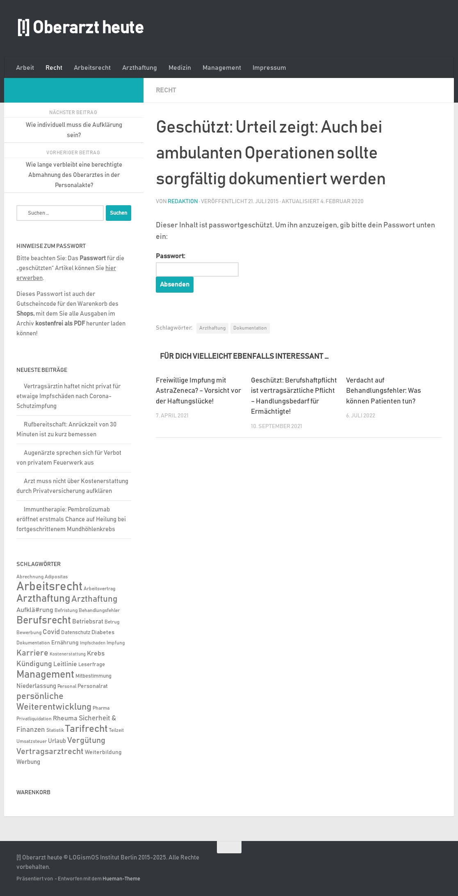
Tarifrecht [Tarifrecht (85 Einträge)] (86, 729)
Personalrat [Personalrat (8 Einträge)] (92, 686)
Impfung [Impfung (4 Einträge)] (116, 643)
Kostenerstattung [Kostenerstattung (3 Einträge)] (68, 654)
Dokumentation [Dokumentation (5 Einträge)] (33, 643)
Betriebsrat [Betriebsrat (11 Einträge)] (87, 622)
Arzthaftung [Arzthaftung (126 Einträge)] (43, 599)
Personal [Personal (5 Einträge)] (66, 686)
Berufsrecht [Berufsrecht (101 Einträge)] (43, 621)
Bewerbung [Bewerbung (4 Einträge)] (28, 632)
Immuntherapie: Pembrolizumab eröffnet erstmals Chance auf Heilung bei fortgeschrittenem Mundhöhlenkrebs (71, 519)
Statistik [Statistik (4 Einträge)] (55, 730)
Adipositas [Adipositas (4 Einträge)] (56, 577)
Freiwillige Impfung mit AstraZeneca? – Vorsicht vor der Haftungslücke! (198, 391)
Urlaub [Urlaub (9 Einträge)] (57, 741)
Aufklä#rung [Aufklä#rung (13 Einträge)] (34, 610)
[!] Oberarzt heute (80, 28)
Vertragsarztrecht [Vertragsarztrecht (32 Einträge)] (50, 751)
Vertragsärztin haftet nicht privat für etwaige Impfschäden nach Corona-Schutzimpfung (68, 396)
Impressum (269, 67)
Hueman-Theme (121, 879)
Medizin (180, 67)
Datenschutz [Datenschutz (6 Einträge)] (75, 632)
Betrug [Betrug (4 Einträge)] (112, 622)
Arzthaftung (139, 67)
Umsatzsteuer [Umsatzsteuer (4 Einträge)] (31, 741)
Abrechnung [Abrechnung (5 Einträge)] (29, 577)
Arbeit (25, 67)
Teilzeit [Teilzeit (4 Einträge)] (116, 730)
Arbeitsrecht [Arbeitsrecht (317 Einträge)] (49, 587)
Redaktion (183, 201)
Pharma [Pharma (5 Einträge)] (101, 708)
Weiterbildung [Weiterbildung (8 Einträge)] (103, 752)
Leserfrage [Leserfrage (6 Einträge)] (91, 664)
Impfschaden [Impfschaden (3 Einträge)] (92, 643)
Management (222, 67)
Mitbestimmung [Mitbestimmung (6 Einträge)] (93, 676)
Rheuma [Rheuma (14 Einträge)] (65, 718)
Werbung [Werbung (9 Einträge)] (28, 762)
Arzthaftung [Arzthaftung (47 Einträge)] (94, 599)
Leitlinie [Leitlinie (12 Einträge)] (65, 664)
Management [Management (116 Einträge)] (45, 674)
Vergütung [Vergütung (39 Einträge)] (86, 740)
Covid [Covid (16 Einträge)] (51, 632)
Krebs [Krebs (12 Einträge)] (96, 654)
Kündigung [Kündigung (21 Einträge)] (34, 664)
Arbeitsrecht (92, 67)
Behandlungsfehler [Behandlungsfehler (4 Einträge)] (99, 610)
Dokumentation (250, 327)
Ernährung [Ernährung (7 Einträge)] (65, 643)
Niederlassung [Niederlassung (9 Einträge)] (36, 686)
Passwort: (197, 265)
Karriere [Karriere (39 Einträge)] (32, 653)
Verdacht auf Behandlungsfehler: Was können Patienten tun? (383, 391)
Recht (54, 67)
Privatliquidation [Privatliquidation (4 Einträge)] (34, 719)
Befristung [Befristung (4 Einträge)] (66, 610)
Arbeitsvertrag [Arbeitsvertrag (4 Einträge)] (99, 589)
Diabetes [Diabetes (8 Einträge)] (102, 632)
